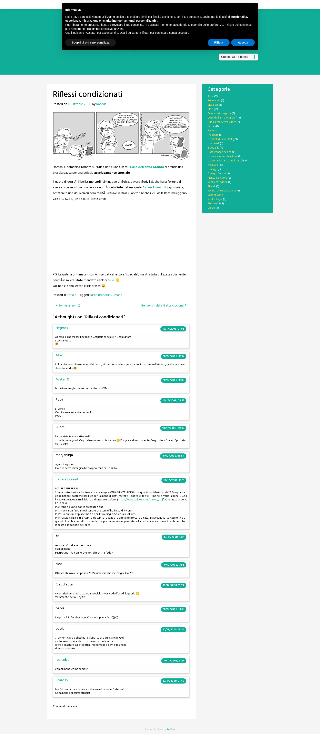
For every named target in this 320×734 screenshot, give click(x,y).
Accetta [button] (243, 42)
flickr (111, 280)
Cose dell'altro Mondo (221, 117)
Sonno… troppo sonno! (222, 190)
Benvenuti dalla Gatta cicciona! (164, 305)
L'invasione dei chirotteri (223, 156)
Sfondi (212, 186)
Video (211, 208)
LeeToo (171, 729)
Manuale (213, 165)
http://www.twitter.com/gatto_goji (140, 499)
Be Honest (214, 100)
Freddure (213, 135)
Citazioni (213, 105)
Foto (211, 130)
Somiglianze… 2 (68, 305)
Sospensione (215, 195)
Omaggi (212, 169)
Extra (211, 126)
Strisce (71, 295)
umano (117, 295)
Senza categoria (218, 182)
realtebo (63, 660)
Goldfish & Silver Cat (220, 139)
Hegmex (62, 328)
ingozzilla (213, 147)
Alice (211, 96)
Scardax (62, 680)
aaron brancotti (100, 295)
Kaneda (101, 104)
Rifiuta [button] (218, 42)
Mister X (62, 380)
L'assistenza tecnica (219, 152)
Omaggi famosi (217, 173)
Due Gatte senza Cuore (222, 122)
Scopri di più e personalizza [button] (90, 42)
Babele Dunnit (67, 479)
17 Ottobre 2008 (79, 104)
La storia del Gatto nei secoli (225, 160)
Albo (59, 355)
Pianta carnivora (217, 178)
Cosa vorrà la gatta (219, 113)
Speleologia (215, 199)
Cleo (210, 109)
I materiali (213, 143)
